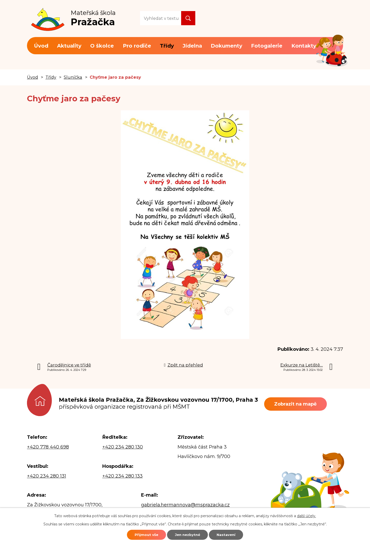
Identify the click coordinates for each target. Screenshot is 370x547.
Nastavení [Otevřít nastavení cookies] (232, 534)
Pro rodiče (137, 46)
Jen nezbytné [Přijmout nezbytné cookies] (187, 534)
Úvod (41, 46)
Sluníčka (73, 77)
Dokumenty (226, 46)
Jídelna (192, 46)
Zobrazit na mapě (298, 404)
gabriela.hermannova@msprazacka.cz (185, 505)
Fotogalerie (266, 46)
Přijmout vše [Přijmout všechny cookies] (140, 534)
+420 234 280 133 (122, 476)
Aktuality (69, 46)
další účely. (306, 515)
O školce (102, 46)
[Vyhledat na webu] (160, 18)
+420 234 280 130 (122, 447)
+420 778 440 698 (48, 447)
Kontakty (303, 46)
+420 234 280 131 (46, 476)
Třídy (167, 46)
